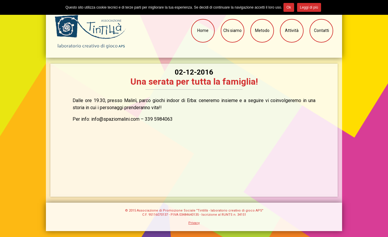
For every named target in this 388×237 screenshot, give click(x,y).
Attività (292, 30)
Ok (288, 7)
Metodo (262, 30)
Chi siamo (232, 30)
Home (203, 30)
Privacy (194, 223)
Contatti (321, 30)
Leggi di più (309, 7)
